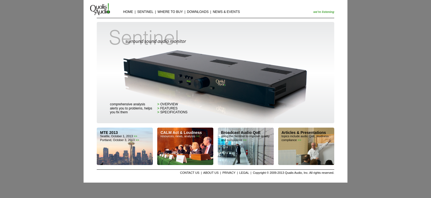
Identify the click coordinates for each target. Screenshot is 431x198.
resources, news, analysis (180, 136)
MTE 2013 (109, 132)
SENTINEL (145, 12)
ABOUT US (211, 172)
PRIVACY (228, 172)
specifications (172, 112)
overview (167, 104)
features (167, 108)
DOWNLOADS (198, 12)
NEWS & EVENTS (226, 12)
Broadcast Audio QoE (241, 132)
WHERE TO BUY (170, 12)
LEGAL (244, 172)
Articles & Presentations (303, 132)
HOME (128, 12)
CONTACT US (190, 172)
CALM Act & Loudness (181, 132)
